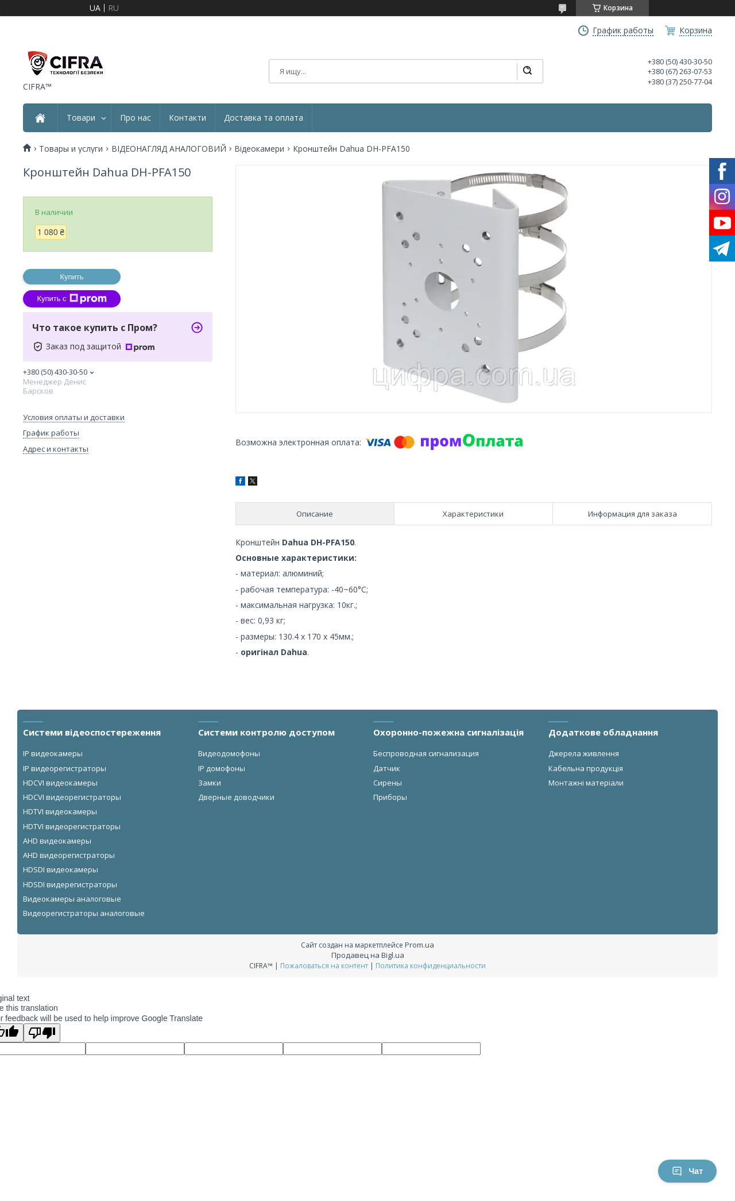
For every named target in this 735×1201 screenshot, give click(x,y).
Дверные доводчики (236, 797)
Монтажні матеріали (586, 782)
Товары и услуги (71, 149)
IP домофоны (221, 768)
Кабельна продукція (585, 768)
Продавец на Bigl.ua (367, 955)
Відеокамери (259, 149)
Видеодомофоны (229, 753)
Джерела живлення (583, 753)
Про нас (135, 118)
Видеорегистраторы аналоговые (84, 913)
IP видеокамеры (53, 753)
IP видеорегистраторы (64, 768)
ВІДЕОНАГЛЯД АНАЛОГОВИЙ (168, 149)
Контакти (187, 118)
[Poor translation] (42, 1032)
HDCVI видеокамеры (60, 782)
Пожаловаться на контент (324, 966)
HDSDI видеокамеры (60, 869)
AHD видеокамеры (57, 841)
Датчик (386, 768)
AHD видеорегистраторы (69, 855)
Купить (71, 276)
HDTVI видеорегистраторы (72, 826)
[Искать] (527, 71)
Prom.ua (419, 945)
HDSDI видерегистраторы (70, 884)
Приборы (390, 797)
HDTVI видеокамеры (60, 811)
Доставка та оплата (263, 118)
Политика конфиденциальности (431, 966)
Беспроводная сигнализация (426, 753)
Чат (687, 1171)
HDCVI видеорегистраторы (72, 797)
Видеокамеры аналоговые (72, 899)
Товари (81, 118)
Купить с (71, 299)
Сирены (387, 782)
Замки (209, 782)
